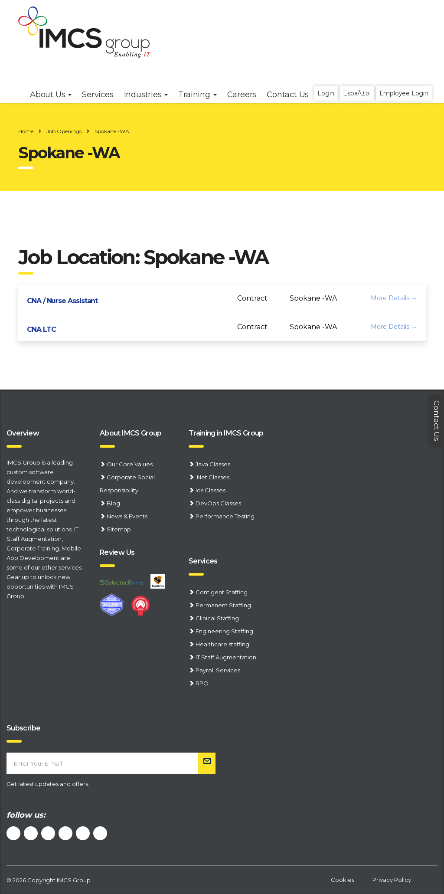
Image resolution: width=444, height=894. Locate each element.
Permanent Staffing (223, 605)
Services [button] (97, 94)
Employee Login (403, 93)
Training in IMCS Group (226, 433)
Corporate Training (33, 548)
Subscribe (23, 728)
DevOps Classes (218, 503)
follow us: (26, 815)
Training (197, 94)
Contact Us (288, 94)
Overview (23, 433)
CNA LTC (41, 329)
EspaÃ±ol (356, 93)
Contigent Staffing (222, 592)
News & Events (127, 516)
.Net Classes (212, 477)
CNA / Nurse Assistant (62, 301)
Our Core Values (130, 464)
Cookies (342, 879)
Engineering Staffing (224, 631)
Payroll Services (218, 670)
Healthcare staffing (222, 644)
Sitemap (119, 529)
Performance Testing (225, 516)
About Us (51, 94)
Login (325, 93)
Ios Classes (210, 490)
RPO (202, 683)
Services (203, 561)
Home (25, 131)
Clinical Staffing (217, 618)
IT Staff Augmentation (226, 657)
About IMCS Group (131, 433)
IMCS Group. (74, 880)
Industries (146, 94)
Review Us (117, 552)
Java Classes (213, 464)
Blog (113, 503)
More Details (394, 298)
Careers (242, 94)
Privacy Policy (391, 879)
